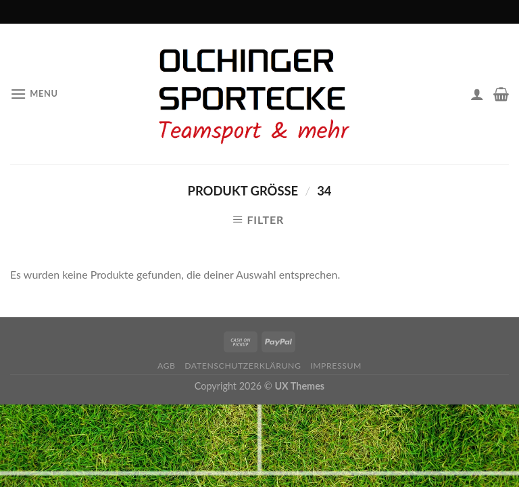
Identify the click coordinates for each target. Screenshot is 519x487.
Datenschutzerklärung (242, 366)
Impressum (336, 366)
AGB (166, 366)
